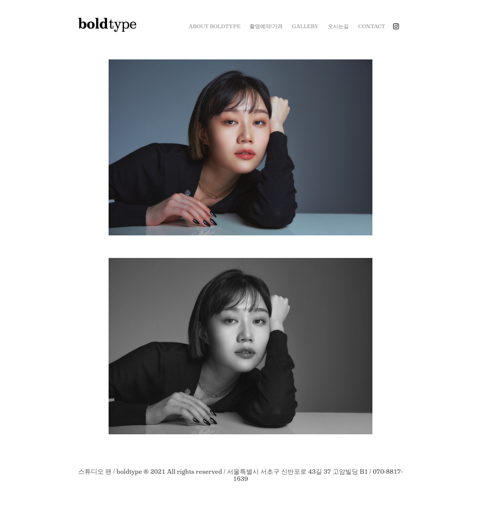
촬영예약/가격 (266, 26)
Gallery (305, 26)
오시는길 (338, 26)
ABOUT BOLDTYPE (214, 26)
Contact (371, 26)
